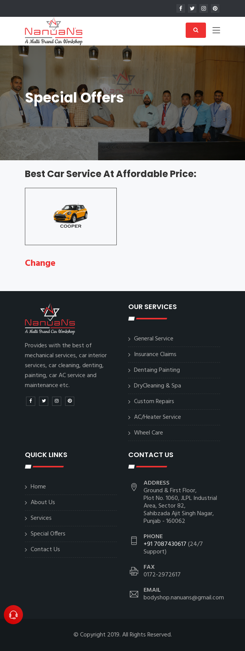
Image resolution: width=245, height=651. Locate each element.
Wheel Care (148, 433)
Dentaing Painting (157, 370)
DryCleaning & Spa (157, 386)
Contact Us (45, 550)
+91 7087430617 (165, 544)
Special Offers (48, 534)
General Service (153, 339)
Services (41, 518)
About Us (43, 503)
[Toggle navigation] (216, 31)
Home (38, 487)
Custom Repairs (154, 402)
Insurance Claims (155, 355)
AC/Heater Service (157, 417)
